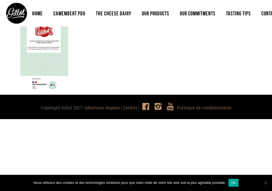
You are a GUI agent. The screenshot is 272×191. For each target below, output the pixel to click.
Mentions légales (102, 108)
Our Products (155, 13)
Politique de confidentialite (204, 108)
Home (37, 13)
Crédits (130, 108)
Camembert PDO (69, 13)
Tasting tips (238, 13)
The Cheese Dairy (113, 13)
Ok (233, 183)
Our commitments (197, 13)
